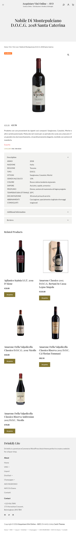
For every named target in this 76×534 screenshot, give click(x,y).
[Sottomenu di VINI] (9, 467)
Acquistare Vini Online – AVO (38, 3)
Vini (10, 47)
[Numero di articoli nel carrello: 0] (73, 5)
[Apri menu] (3, 5)
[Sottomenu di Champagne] (14, 480)
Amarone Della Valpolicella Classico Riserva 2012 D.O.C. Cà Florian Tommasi (54, 350)
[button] (68, 55)
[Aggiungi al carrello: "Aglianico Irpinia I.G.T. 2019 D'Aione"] (9, 295)
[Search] (64, 5)
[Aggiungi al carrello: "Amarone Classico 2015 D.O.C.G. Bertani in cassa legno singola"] (44, 298)
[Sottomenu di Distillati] (12, 475)
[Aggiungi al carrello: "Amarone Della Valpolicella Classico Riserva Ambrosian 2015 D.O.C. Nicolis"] (9, 431)
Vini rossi (16, 47)
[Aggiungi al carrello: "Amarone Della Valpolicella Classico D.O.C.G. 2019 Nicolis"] (9, 361)
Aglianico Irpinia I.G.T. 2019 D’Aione (18, 282)
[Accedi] (68, 5)
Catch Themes (59, 524)
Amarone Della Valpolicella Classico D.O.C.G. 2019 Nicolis (20, 349)
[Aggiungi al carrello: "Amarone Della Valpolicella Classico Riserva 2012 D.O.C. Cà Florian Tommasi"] (44, 364)
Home (6, 47)
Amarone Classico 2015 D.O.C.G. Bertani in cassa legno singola (52, 284)
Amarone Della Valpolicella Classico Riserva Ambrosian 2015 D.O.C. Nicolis (19, 417)
